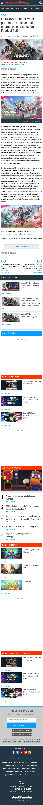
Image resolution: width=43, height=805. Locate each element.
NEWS (3, 15)
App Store (19, 234)
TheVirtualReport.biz (14, 772)
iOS (2, 8)
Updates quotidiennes (23, 730)
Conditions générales (21, 789)
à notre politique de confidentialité (29, 741)
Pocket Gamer (35, 121)
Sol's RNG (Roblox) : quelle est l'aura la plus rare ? (31, 415)
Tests (32, 8)
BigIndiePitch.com (10, 775)
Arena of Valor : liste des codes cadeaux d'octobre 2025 (30, 285)
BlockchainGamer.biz (29, 768)
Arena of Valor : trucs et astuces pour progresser (30, 315)
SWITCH (19, 8)
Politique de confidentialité (21, 792)
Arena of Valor (19, 64)
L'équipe (21, 781)
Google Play (32, 234)
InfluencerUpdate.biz (11, 768)
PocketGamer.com (9, 762)
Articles (38, 8)
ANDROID (9, 8)
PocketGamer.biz (12, 765)
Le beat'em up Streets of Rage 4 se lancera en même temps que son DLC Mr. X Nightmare (32, 266)
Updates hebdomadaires (23, 734)
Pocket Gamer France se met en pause (32, 382)
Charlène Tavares (10, 62)
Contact (21, 784)
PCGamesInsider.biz (29, 765)
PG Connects (30, 772)
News (26, 8)
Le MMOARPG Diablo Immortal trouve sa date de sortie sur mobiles (11, 266)
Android (8, 64)
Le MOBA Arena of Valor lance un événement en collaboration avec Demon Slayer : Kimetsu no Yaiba (30, 302)
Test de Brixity (28, 581)
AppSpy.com (23, 762)
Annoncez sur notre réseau (21, 786)
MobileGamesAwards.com (30, 775)
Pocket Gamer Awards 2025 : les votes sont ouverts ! (31, 399)
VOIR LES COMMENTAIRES (21, 246)
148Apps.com (36, 762)
